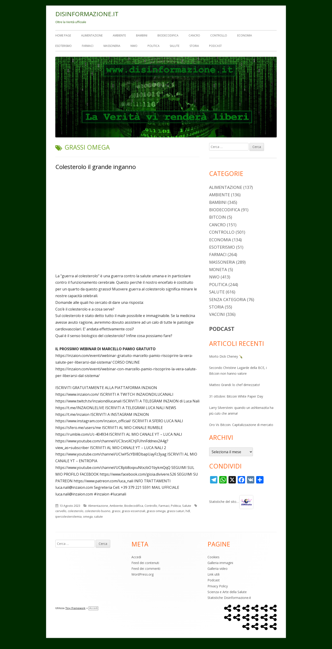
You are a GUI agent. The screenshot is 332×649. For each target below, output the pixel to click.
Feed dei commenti (145, 568)
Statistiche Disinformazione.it (229, 597)
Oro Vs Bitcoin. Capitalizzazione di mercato (241, 425)
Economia (244, 35)
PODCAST (221, 328)
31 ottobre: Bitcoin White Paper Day (236, 396)
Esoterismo (63, 46)
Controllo (218, 35)
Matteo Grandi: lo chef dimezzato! (234, 385)
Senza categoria (227, 299)
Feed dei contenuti (145, 563)
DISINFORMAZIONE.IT (87, 14)
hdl (188, 511)
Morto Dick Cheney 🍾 (226, 356)
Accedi (136, 557)
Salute (174, 46)
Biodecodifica (167, 35)
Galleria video (218, 568)
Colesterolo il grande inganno (95, 167)
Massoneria (112, 46)
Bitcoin (217, 217)
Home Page (63, 35)
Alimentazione (92, 35)
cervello (60, 511)
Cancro (194, 35)
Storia (194, 46)
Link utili (213, 574)
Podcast (215, 46)
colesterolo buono (97, 511)
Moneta (218, 269)
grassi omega (156, 511)
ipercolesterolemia (68, 516)
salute (98, 516)
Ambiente (119, 35)
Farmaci (87, 46)
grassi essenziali (133, 511)
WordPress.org (142, 574)
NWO (133, 46)
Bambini (141, 35)
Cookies (213, 557)
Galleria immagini (220, 563)
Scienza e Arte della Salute (227, 592)
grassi (116, 511)
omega (88, 516)
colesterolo (75, 511)
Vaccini (217, 314)
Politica (154, 46)
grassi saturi (175, 511)
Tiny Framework (75, 608)
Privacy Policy (218, 586)
